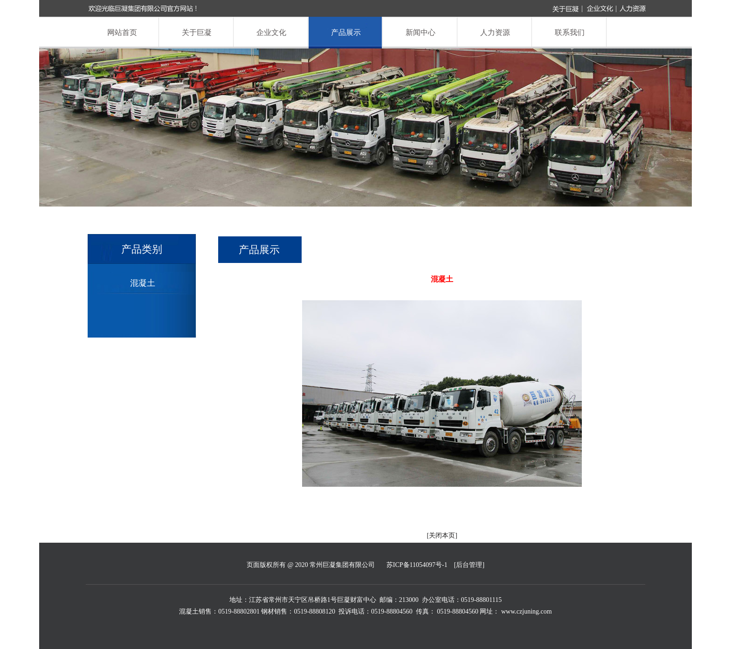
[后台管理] (469, 564)
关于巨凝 (197, 32)
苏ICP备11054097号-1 (417, 564)
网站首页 (122, 32)
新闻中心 (420, 32)
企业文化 (271, 32)
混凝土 (142, 283)
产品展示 (346, 32)
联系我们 (570, 32)
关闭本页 (442, 535)
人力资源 (495, 32)
